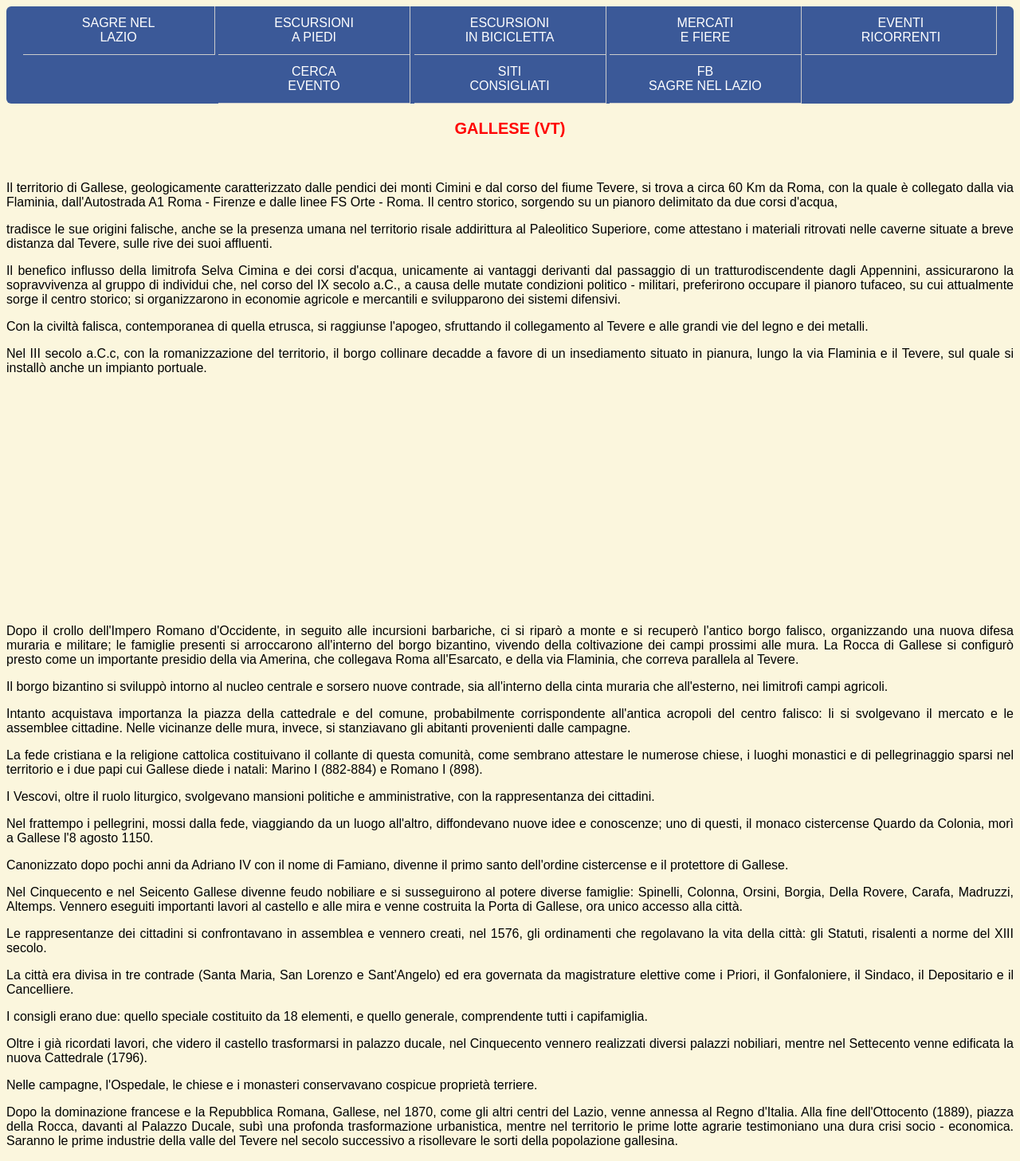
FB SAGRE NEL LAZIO (705, 78)
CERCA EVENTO (314, 78)
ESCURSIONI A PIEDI (314, 30)
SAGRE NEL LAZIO (118, 30)
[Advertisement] (510, 499)
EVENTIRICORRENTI (901, 30)
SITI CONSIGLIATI (509, 78)
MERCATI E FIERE (705, 30)
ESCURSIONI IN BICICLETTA (510, 30)
